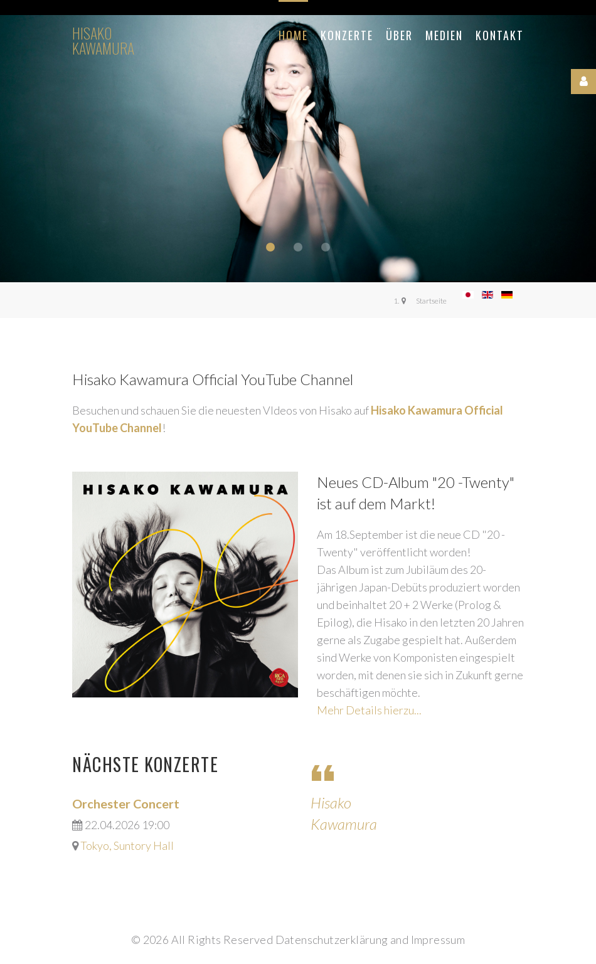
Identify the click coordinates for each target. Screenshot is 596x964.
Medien (444, 35)
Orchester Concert (125, 803)
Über (399, 35)
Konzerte (347, 35)
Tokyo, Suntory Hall (127, 845)
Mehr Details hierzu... (369, 710)
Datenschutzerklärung (331, 939)
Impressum (438, 939)
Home (293, 35)
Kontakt (500, 35)
